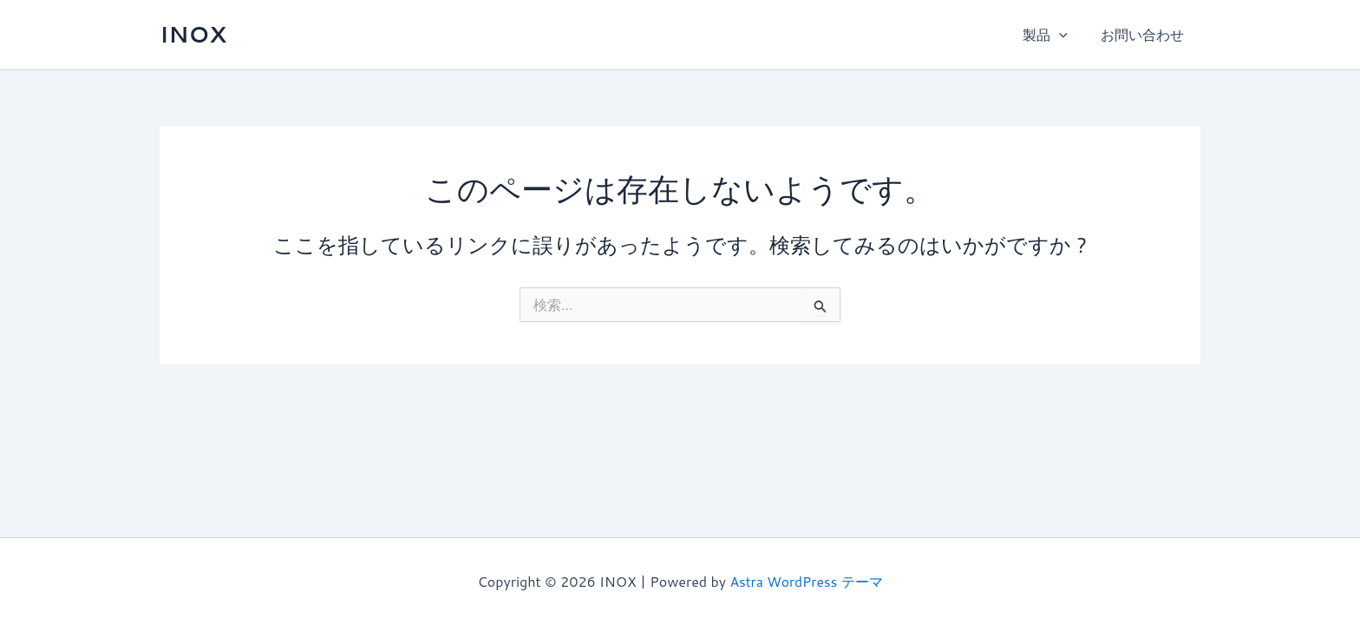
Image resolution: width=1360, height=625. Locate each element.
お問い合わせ (1145, 34)
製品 (1053, 34)
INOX (193, 33)
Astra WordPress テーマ (806, 581)
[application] (1067, 34)
